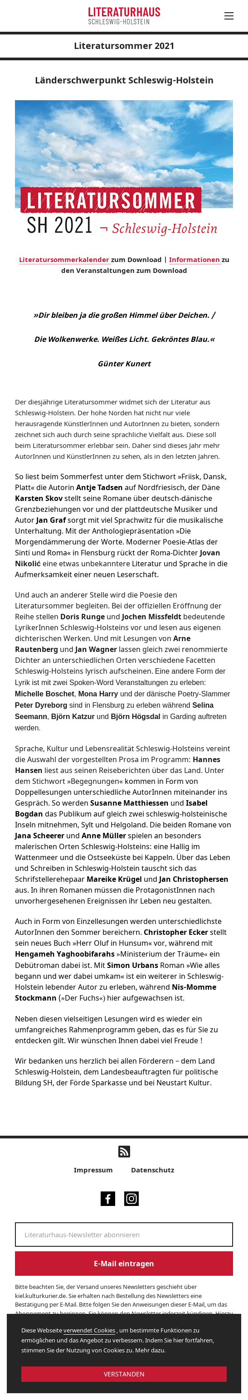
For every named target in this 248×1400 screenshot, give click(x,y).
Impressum (93, 1169)
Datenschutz (152, 1169)
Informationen (195, 259)
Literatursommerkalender (65, 259)
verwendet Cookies (89, 1330)
